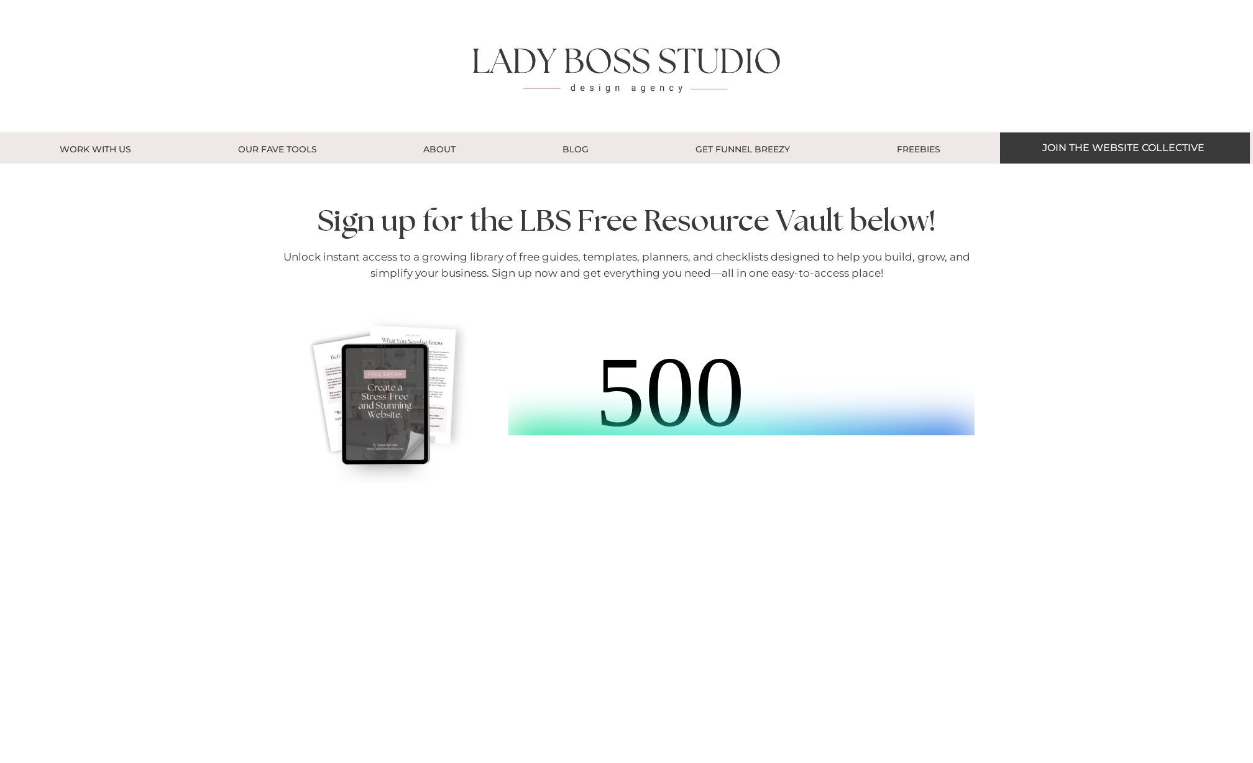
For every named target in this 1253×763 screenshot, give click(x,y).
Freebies (918, 149)
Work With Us (95, 149)
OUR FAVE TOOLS (277, 149)
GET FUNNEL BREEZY (742, 149)
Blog (575, 149)
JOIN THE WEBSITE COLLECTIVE (1123, 148)
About (439, 149)
